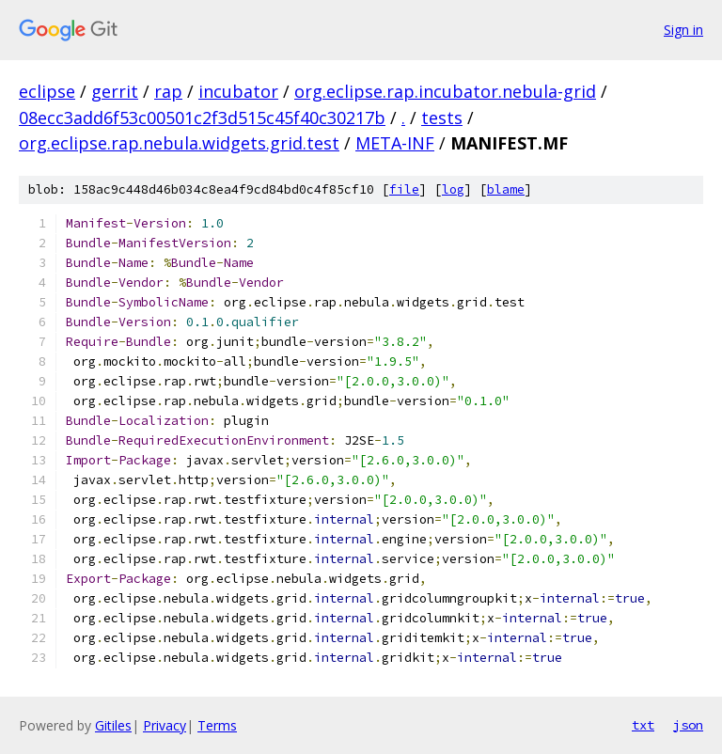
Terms (217, 725)
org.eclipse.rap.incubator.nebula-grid (445, 91)
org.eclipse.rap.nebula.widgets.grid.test (179, 143)
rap (168, 91)
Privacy (164, 725)
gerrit (114, 91)
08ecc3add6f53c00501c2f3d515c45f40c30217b (202, 117)
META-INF (394, 143)
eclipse (47, 91)
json (688, 724)
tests (442, 117)
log (453, 189)
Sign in (683, 30)
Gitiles (113, 725)
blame (506, 189)
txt (643, 724)
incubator (238, 91)
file (404, 189)
